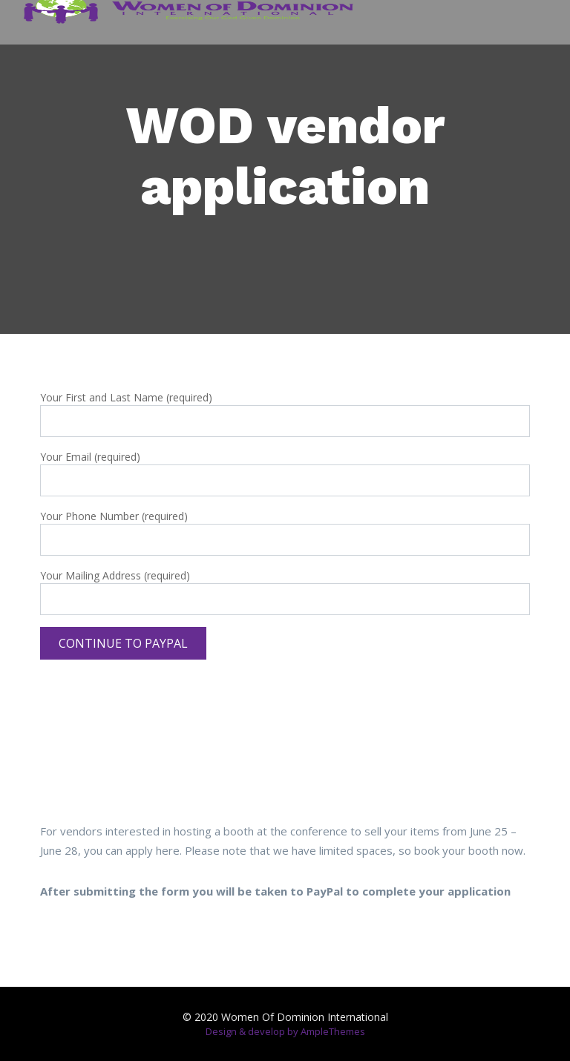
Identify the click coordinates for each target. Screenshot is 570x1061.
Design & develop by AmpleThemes (285, 1031)
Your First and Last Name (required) (285, 409)
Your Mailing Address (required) (285, 587)
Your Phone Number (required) (285, 528)
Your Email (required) (285, 468)
